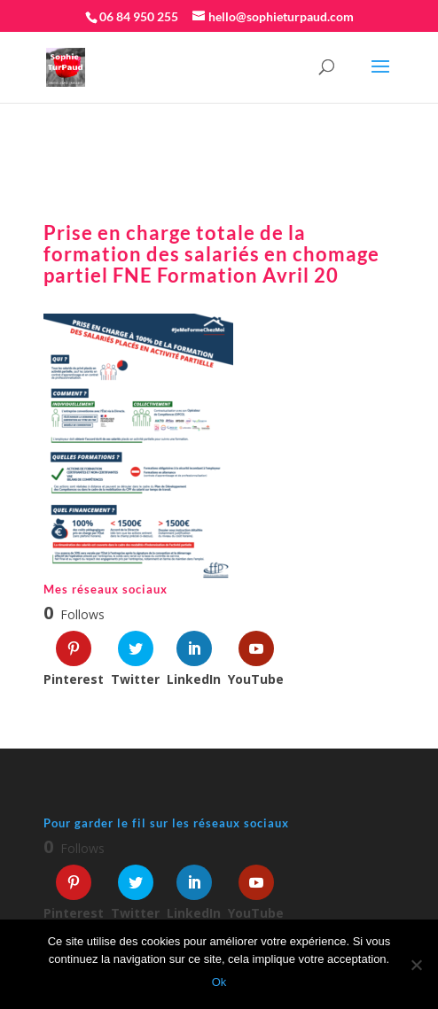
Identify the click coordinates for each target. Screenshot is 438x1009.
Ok (219, 982)
